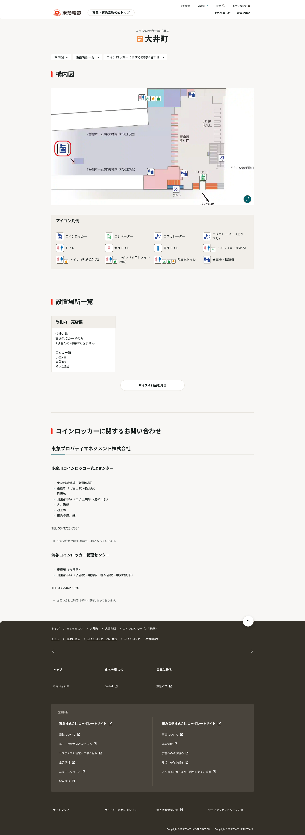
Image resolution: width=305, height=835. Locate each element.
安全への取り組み (175, 754)
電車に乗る (244, 13)
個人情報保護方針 (169, 810)
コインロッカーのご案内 (152, 31)
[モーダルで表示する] (247, 199)
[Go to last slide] (53, 651)
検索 (220, 5)
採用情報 (71, 782)
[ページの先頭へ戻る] (248, 621)
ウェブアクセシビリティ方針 (225, 810)
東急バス (168, 687)
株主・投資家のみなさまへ (78, 744)
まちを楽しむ (222, 13)
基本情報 (174, 744)
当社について (71, 735)
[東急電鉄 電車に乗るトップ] (67, 12)
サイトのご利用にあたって (121, 810)
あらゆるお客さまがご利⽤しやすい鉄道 (189, 772)
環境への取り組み (175, 763)
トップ (55, 628)
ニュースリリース (72, 772)
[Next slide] (251, 651)
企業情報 (185, 5)
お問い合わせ (242, 5)
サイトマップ (61, 810)
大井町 (94, 628)
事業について (174, 735)
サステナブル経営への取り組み (80, 754)
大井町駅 (110, 628)
